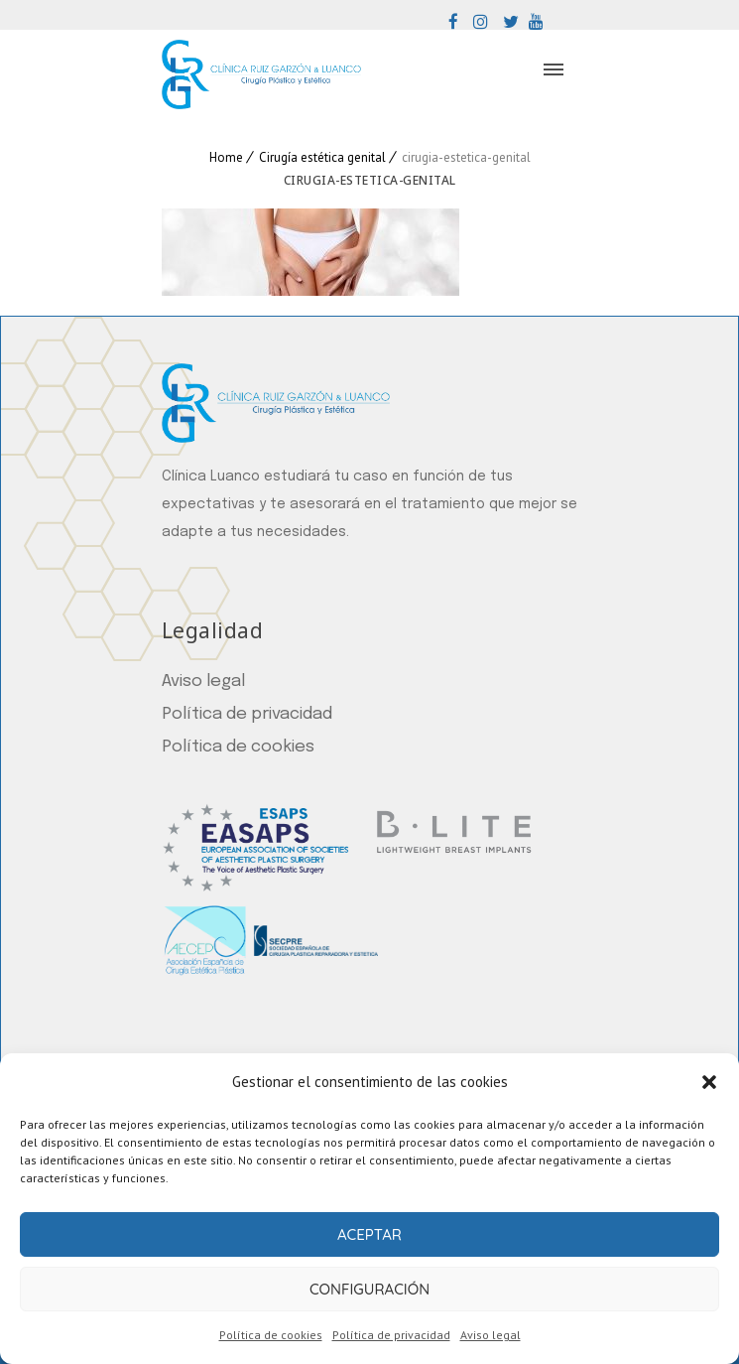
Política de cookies (270, 1334)
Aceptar (369, 1234)
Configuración (369, 1289)
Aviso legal (490, 1334)
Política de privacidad (391, 1334)
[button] (709, 1082)
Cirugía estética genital (322, 157)
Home (226, 157)
